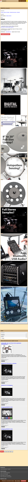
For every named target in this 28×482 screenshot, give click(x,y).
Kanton (2, 336)
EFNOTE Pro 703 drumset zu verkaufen (8, 363)
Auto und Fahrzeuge (4, 474)
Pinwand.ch (3, 1)
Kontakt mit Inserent (5, 34)
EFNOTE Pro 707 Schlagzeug (7, 385)
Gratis (3, 338)
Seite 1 (2, 451)
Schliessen (23, 480)
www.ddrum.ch (8, 31)
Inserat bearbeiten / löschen (5, 469)
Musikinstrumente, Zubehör (15, 12)
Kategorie (3, 334)
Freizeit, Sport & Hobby (5, 12)
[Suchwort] (14, 333)
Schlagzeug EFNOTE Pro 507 (7, 407)
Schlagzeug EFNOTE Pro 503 (7, 429)
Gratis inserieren (22, 0)
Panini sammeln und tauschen (5, 476)
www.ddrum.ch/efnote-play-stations (7, 27)
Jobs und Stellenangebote (5, 472)
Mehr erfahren (17, 480)
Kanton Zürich (8, 15)
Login (27, 1)
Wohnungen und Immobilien (5, 475)
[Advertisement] (14, 4)
